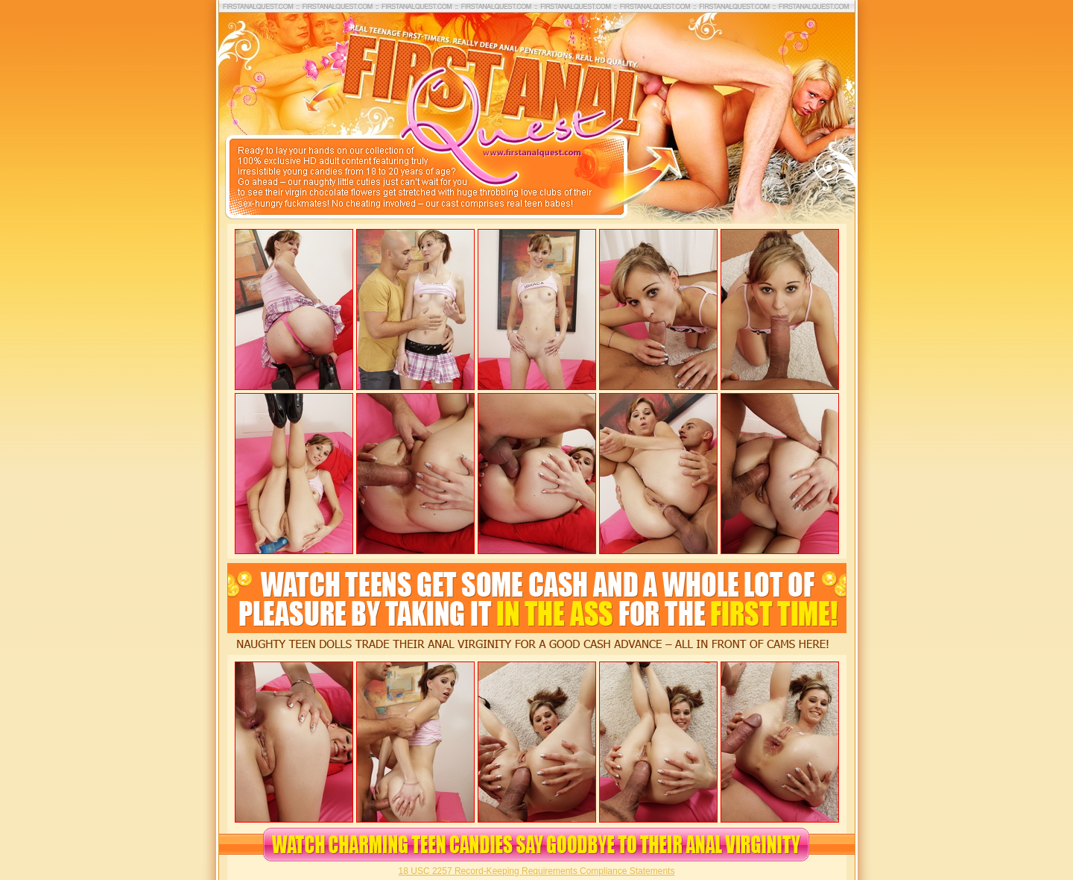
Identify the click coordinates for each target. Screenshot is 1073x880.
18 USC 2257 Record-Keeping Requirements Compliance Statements (537, 871)
